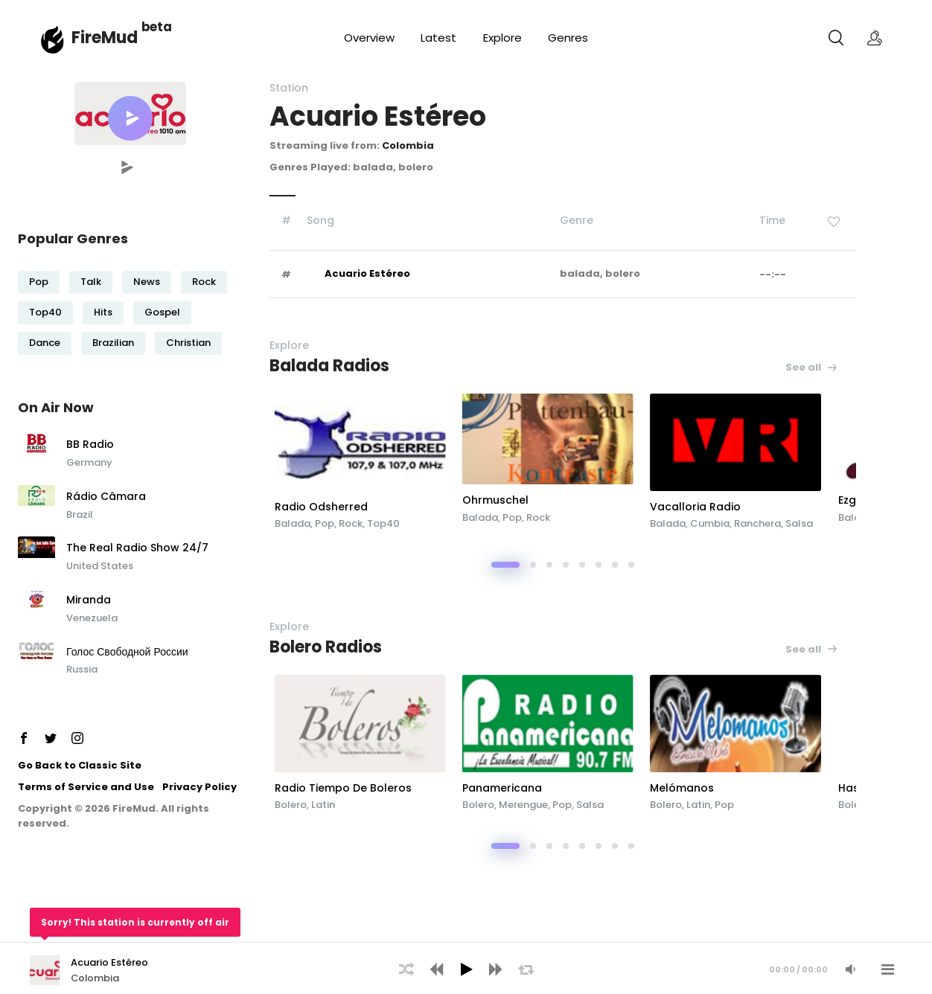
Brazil (79, 514)
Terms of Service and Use (86, 787)
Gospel (162, 312)
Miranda (88, 600)
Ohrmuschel (570, 500)
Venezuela (92, 618)
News (146, 282)
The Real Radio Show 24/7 (137, 548)
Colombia (408, 145)
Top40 (45, 312)
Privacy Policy (199, 787)
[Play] (466, 969)
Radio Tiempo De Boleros (405, 787)
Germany (89, 462)
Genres (568, 37)
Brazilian (113, 343)
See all (811, 367)
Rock (204, 282)
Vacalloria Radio (783, 506)
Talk (90, 282)
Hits (103, 312)
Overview (369, 37)
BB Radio (90, 445)
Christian (188, 343)
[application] (466, 968)
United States (99, 566)
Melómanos (770, 787)
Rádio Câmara (106, 497)
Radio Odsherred (383, 506)
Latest (438, 37)
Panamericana (576, 787)
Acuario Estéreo (367, 273)
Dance (44, 343)
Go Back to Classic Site (79, 765)
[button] (130, 118)
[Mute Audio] (850, 969)
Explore (502, 37)
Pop (38, 282)
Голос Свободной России (127, 652)
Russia (82, 669)
